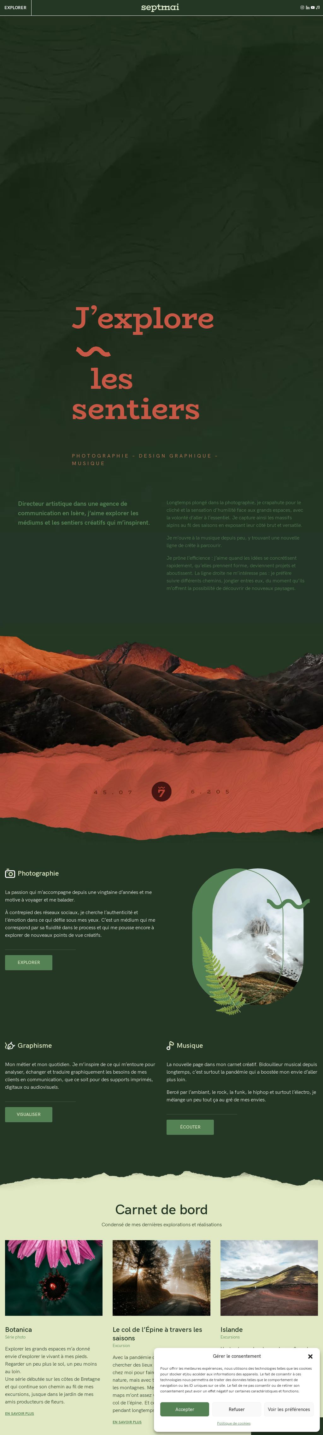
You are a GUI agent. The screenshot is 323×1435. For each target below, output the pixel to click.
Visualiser (29, 1114)
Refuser (237, 1409)
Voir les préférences (289, 1409)
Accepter (184, 1409)
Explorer (15, 7)
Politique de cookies (233, 1423)
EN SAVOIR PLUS (19, 1413)
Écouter (190, 1127)
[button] (310, 1356)
